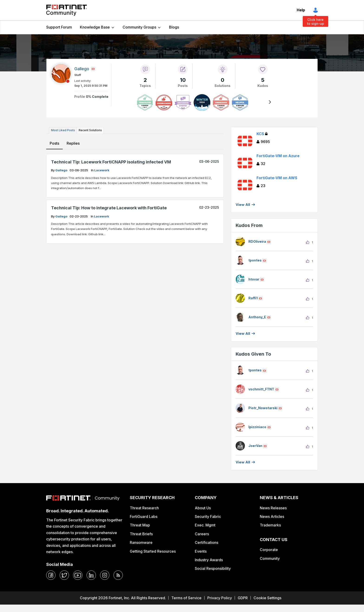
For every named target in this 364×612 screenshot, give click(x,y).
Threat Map (140, 525)
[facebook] (50, 575)
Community (270, 558)
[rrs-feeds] (118, 575)
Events (201, 551)
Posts (54, 143)
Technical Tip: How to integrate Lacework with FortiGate (109, 207)
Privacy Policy (219, 598)
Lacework (101, 170)
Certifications (206, 542)
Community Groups (139, 27)
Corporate (269, 549)
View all (243, 333)
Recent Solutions (89, 130)
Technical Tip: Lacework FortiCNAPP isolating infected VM (111, 161)
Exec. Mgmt (205, 525)
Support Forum (59, 27)
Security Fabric (208, 516)
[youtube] (77, 575)
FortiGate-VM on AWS (277, 177)
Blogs (174, 27)
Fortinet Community (66, 10)
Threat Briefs (141, 534)
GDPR (243, 598)
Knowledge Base (95, 27)
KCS (262, 133)
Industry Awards (209, 560)
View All (243, 204)
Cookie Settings (267, 598)
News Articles (272, 516)
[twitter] (64, 575)
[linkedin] (91, 575)
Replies (73, 143)
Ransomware (141, 542)
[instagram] (104, 575)
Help (301, 10)
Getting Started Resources (153, 551)
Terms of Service (186, 598)
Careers (202, 534)
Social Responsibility (213, 568)
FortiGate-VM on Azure (278, 155)
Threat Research (144, 508)
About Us (203, 508)
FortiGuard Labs (143, 516)
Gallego (61, 170)
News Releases (273, 508)
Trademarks (270, 525)
